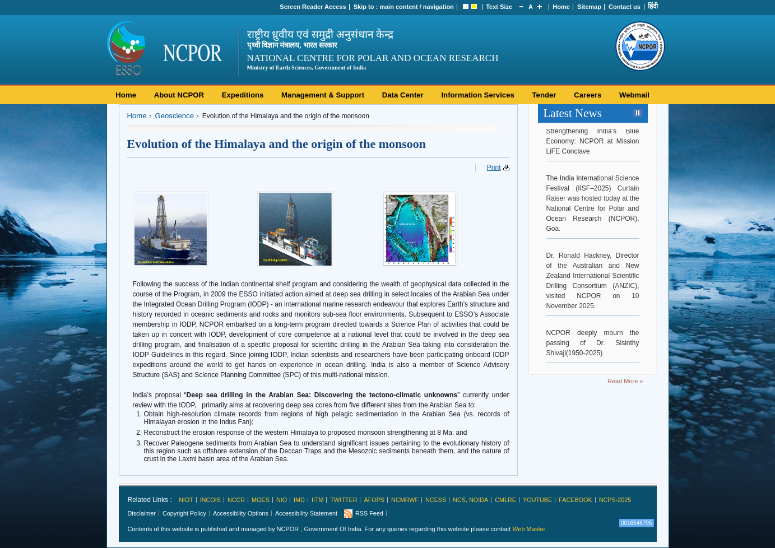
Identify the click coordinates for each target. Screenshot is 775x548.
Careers (587, 95)
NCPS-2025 (615, 499)
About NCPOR (179, 95)
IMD (299, 499)
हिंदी (653, 6)
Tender (544, 95)
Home (561, 6)
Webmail (634, 95)
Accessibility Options (240, 513)
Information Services (477, 95)
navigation (438, 6)
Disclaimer (142, 513)
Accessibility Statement (306, 513)
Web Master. (529, 529)
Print (494, 167)
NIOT (186, 499)
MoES (261, 499)
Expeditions (243, 95)
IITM (318, 499)
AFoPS (374, 499)
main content (398, 6)
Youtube (537, 499)
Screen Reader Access (313, 6)
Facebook (575, 499)
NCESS (435, 499)
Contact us (625, 6)
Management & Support (322, 95)
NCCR (236, 499)
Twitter (343, 499)
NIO (281, 499)
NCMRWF (405, 499)
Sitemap (589, 6)
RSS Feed (369, 513)
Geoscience (174, 116)
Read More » (625, 381)
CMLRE (505, 499)
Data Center (403, 95)
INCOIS (210, 499)
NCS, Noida (470, 499)
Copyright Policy (184, 513)
